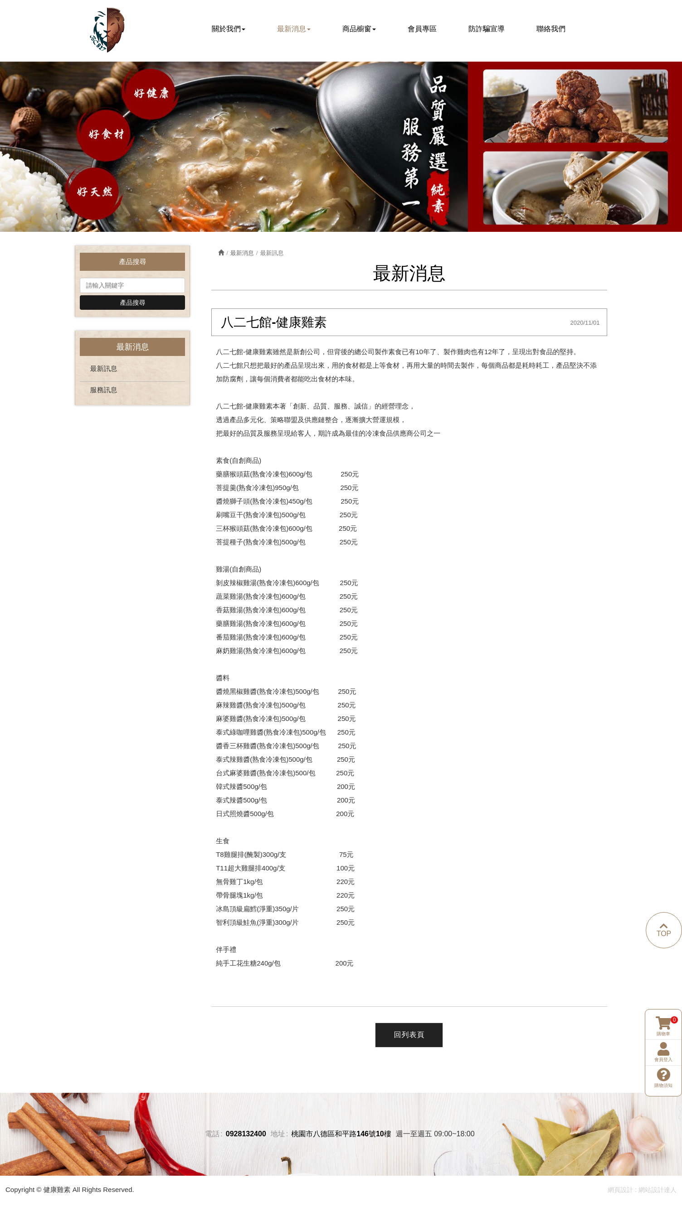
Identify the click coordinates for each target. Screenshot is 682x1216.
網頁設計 (620, 1191)
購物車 (663, 992)
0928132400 (246, 1136)
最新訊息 (103, 370)
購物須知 (663, 1044)
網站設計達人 (657, 1191)
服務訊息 (103, 391)
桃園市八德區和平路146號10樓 (341, 1136)
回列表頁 (409, 1037)
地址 (278, 1136)
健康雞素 (107, 30)
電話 (212, 1136)
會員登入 (663, 1018)
